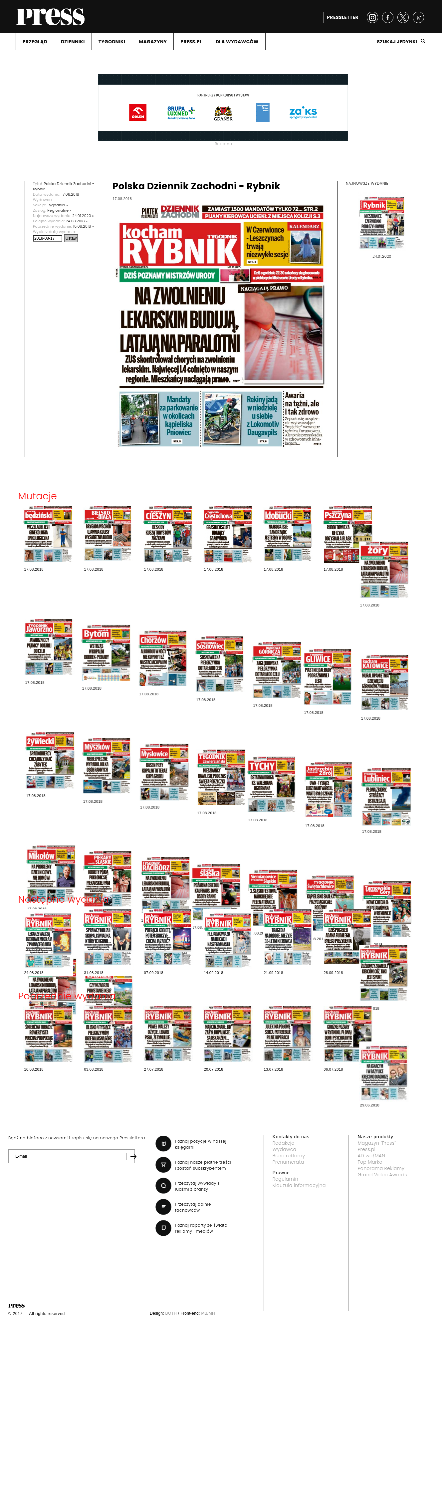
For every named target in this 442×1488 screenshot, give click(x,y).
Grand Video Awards (382, 1174)
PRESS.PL (191, 41)
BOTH (171, 1313)
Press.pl (366, 1149)
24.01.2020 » (83, 215)
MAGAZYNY (153, 41)
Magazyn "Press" (376, 1143)
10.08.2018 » (83, 226)
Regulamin (285, 1179)
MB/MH (208, 1313)
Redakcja (284, 1143)
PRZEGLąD (35, 41)
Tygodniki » (57, 205)
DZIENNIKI (73, 41)
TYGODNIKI (112, 41)
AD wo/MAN (371, 1155)
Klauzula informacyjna (299, 1185)
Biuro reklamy (289, 1155)
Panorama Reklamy (380, 1168)
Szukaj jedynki (397, 41)
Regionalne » (59, 210)
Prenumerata (288, 1162)
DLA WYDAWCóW (237, 41)
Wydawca (285, 1149)
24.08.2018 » (77, 221)
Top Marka (369, 1162)
